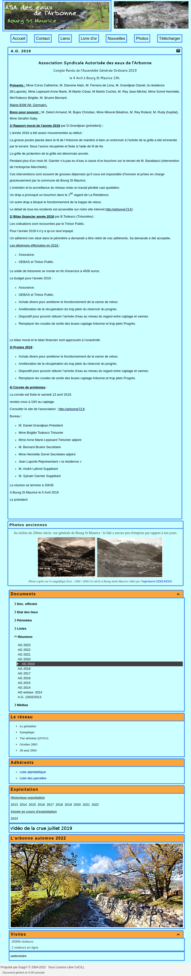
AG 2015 (25, 683)
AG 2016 (25, 678)
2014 (23, 804)
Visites (96, 934)
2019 (68, 804)
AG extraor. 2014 (30, 692)
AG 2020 (25, 659)
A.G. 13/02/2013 (30, 697)
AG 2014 (25, 687)
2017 (50, 804)
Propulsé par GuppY (15, 967)
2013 (14, 804)
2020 (77, 804)
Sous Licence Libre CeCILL (66, 967)
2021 (86, 804)
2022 (95, 804)
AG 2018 (25, 669)
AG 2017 (25, 673)
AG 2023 (25, 645)
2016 (41, 804)
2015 (32, 804)
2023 (14, 818)
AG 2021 (25, 654)
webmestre (19, 956)
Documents (96, 594)
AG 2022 (25, 650)
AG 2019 (29, 664)
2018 (59, 804)
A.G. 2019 (21, 51)
